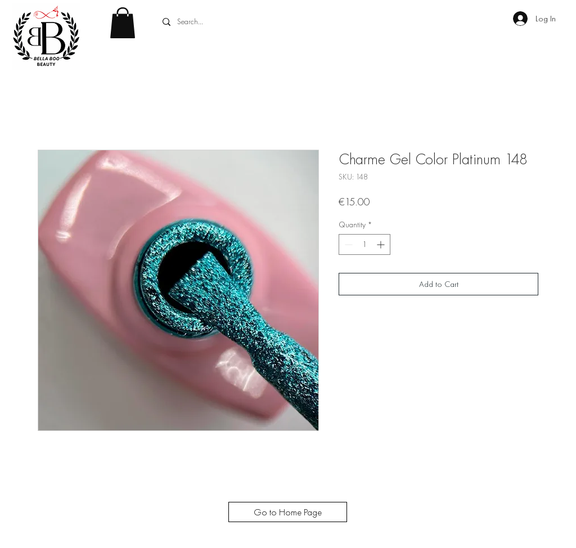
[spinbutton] (364, 244)
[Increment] (382, 244)
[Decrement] (347, 244)
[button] (123, 22)
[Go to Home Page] (287, 512)
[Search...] (243, 22)
